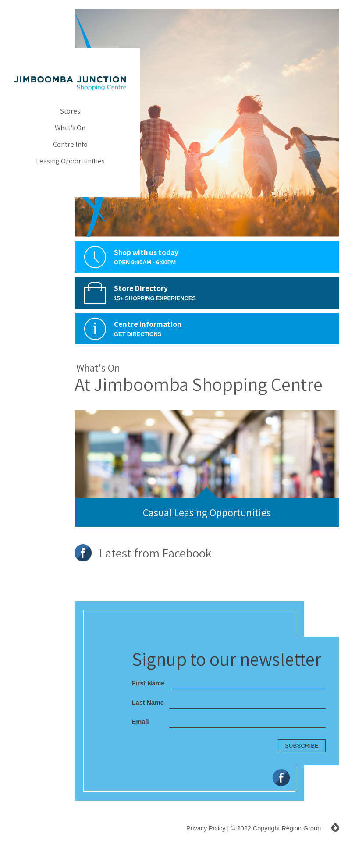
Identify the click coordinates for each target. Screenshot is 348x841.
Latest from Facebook (143, 552)
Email (140, 721)
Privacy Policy (206, 828)
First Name (148, 683)
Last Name (148, 702)
